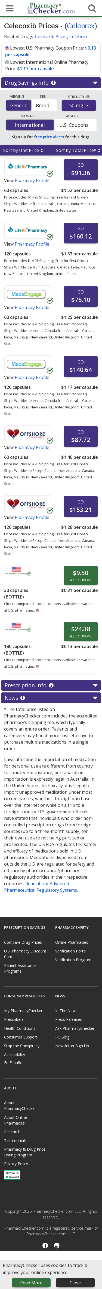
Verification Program (73, 959)
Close (75, 1283)
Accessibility (14, 1054)
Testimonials (15, 1140)
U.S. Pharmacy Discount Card (25, 953)
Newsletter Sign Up (72, 1045)
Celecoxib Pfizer (51, 36)
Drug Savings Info (51, 83)
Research (12, 1131)
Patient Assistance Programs (20, 968)
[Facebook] (45, 1246)
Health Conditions (19, 1028)
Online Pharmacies (71, 942)
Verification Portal (70, 951)
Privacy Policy (16, 1163)
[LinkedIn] (57, 1246)
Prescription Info (51, 685)
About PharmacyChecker (20, 1105)
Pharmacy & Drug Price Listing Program (24, 1152)
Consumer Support (20, 1037)
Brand (43, 105)
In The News (66, 1010)
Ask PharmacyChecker (74, 1028)
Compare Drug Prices (23, 942)
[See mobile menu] (8, 8)
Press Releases (68, 1019)
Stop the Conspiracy (21, 1045)
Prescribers (14, 1019)
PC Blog (62, 1037)
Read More (31, 1283)
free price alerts (49, 136)
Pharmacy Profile (32, 181)
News (51, 698)
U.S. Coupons (73, 125)
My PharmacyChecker (23, 1010)
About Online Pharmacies (15, 1120)
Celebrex (81, 26)
